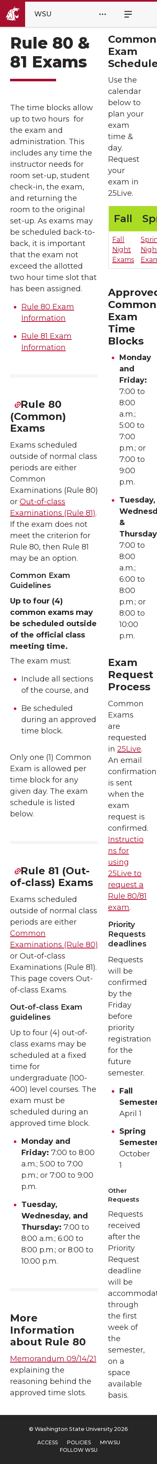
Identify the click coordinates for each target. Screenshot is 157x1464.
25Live (129, 749)
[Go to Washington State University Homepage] (33, 14)
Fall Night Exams (123, 250)
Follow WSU (79, 1450)
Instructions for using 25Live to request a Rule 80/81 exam (127, 873)
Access (47, 1442)
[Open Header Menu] (102, 14)
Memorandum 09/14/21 (53, 1358)
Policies (79, 1442)
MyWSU (110, 1442)
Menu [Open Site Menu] (123, 14)
